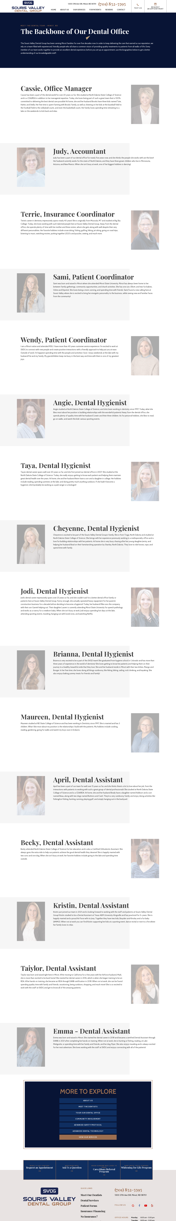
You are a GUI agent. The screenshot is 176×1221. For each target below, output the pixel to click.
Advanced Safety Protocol (62, 1113)
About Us (64, 9)
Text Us (138, 6)
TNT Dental (60, 1213)
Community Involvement (113, 1107)
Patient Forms (89, 1187)
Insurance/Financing (93, 1193)
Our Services (79, 9)
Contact (121, 9)
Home (53, 9)
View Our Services (88, 1119)
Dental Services (90, 1182)
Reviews (109, 9)
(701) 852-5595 (112, 4)
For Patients (95, 9)
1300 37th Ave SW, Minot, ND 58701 (82, 3)
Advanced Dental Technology (113, 1113)
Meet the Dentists (113, 1100)
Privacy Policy (44, 1209)
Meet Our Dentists (91, 1176)
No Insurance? (89, 1198)
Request (155, 6)
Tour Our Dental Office (62, 1107)
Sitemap (35, 1209)
